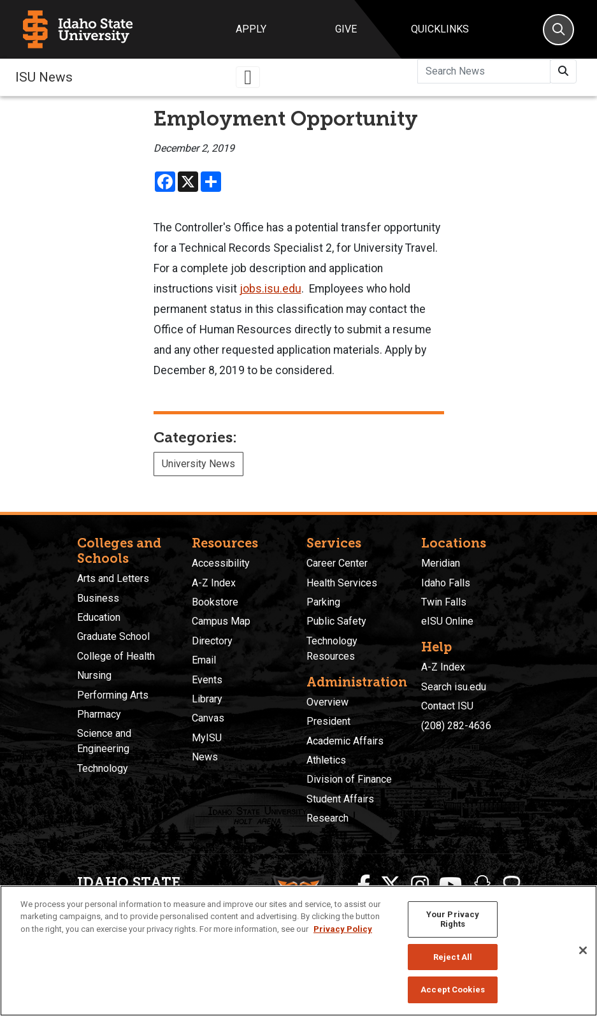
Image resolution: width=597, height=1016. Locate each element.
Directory (212, 641)
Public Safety (336, 621)
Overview (327, 702)
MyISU (207, 738)
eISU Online (447, 621)
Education (98, 617)
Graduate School (113, 636)
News (205, 757)
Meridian (440, 563)
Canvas (208, 718)
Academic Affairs (345, 741)
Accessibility (221, 563)
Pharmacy (99, 714)
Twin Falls (443, 602)
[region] (298, 950)
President (328, 721)
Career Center (337, 563)
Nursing (94, 675)
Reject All (452, 957)
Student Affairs (340, 799)
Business (98, 598)
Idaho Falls (445, 583)
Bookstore (215, 602)
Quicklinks (440, 29)
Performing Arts (112, 695)
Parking (323, 602)
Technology (102, 768)
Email (204, 660)
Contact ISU (447, 706)
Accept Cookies (453, 989)
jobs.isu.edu (270, 288)
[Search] (558, 29)
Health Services (341, 583)
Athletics (326, 760)
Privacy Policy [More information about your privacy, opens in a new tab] (342, 929)
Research (327, 818)
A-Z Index (214, 583)
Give (346, 29)
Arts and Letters (113, 578)
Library (207, 699)
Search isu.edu (453, 687)
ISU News (44, 77)
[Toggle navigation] (248, 77)
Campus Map (221, 621)
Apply (251, 29)
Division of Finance (349, 779)
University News (198, 464)
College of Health (116, 656)
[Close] (583, 950)
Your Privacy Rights (453, 919)
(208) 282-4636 (456, 726)
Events (207, 680)
